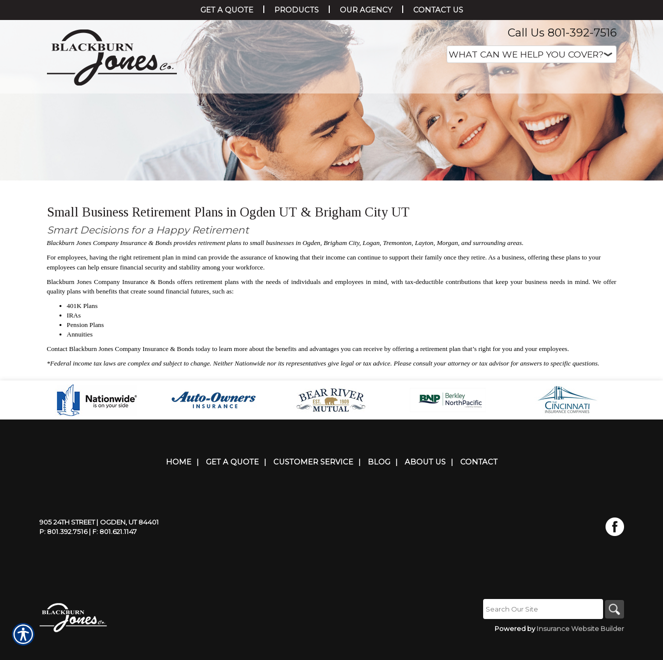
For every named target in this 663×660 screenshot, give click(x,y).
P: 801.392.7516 (63, 551)
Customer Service (313, 481)
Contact (479, 481)
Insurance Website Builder (580, 648)
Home (178, 481)
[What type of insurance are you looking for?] (532, 54)
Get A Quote (232, 481)
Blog (379, 481)
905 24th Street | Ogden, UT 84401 (99, 542)
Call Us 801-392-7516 (562, 33)
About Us (425, 481)
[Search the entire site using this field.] (542, 628)
